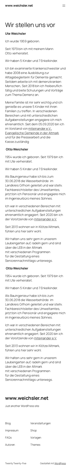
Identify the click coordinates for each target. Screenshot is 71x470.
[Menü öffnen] (64, 6)
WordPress (60, 463)
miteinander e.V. (45, 219)
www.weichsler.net (19, 5)
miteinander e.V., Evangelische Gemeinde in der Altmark (32, 130)
